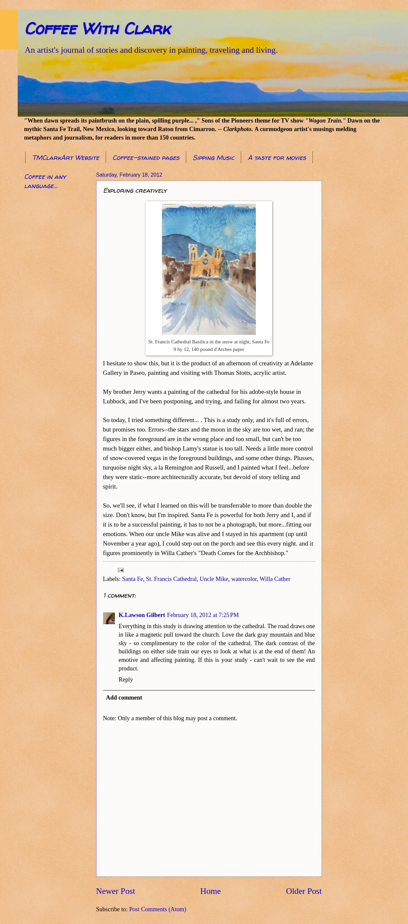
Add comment (124, 697)
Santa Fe (132, 579)
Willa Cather (275, 579)
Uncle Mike (214, 579)
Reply (126, 679)
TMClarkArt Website (65, 157)
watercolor (244, 579)
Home (210, 891)
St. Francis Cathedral (171, 579)
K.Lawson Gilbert (142, 615)
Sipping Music (213, 157)
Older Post (304, 891)
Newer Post (115, 891)
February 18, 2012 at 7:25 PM (203, 615)
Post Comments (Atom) (157, 909)
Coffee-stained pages (146, 157)
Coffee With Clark (97, 28)
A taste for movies (277, 157)
